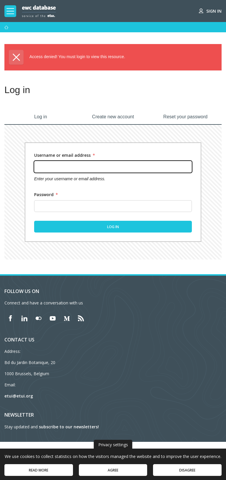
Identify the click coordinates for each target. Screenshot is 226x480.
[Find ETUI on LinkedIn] (24, 318)
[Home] (6, 27)
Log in (40, 116)
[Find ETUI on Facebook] (10, 318)
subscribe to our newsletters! (69, 427)
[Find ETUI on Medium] (67, 318)
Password (46, 194)
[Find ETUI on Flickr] (38, 318)
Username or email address (64, 155)
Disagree (187, 472)
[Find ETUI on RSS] (81, 318)
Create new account (113, 116)
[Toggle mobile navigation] (10, 11)
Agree (113, 472)
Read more (38, 472)
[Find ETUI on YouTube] (53, 318)
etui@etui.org (18, 396)
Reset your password (185, 116)
